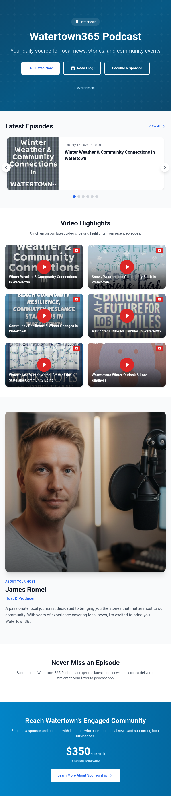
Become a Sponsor (127, 68)
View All (157, 126)
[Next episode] (164, 167)
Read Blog (82, 68)
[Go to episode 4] (87, 196)
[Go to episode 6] (96, 196)
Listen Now (40, 68)
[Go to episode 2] (78, 196)
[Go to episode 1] (74, 196)
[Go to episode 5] (92, 196)
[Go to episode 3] (83, 196)
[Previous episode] (6, 167)
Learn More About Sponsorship (86, 775)
